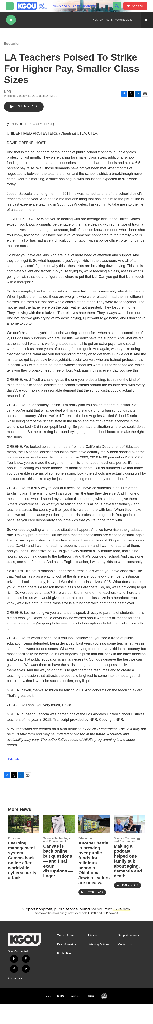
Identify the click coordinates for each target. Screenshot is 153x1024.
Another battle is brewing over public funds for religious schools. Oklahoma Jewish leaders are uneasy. (94, 882)
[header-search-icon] (117, 6)
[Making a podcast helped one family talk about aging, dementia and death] (129, 843)
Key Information (66, 964)
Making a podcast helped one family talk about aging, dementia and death (128, 881)
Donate (137, 6)
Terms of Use (65, 955)
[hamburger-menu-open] (10, 6)
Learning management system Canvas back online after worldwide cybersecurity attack (22, 880)
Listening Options (98, 964)
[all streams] (147, 20)
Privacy (92, 955)
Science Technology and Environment (56, 859)
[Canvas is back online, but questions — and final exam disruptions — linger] (59, 843)
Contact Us (125, 964)
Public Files (64, 973)
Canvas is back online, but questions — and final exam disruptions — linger (58, 881)
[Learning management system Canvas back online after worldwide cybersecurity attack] (23, 843)
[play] (11, 20)
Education (12, 48)
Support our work (128, 955)
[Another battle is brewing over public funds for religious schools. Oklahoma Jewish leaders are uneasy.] (94, 843)
